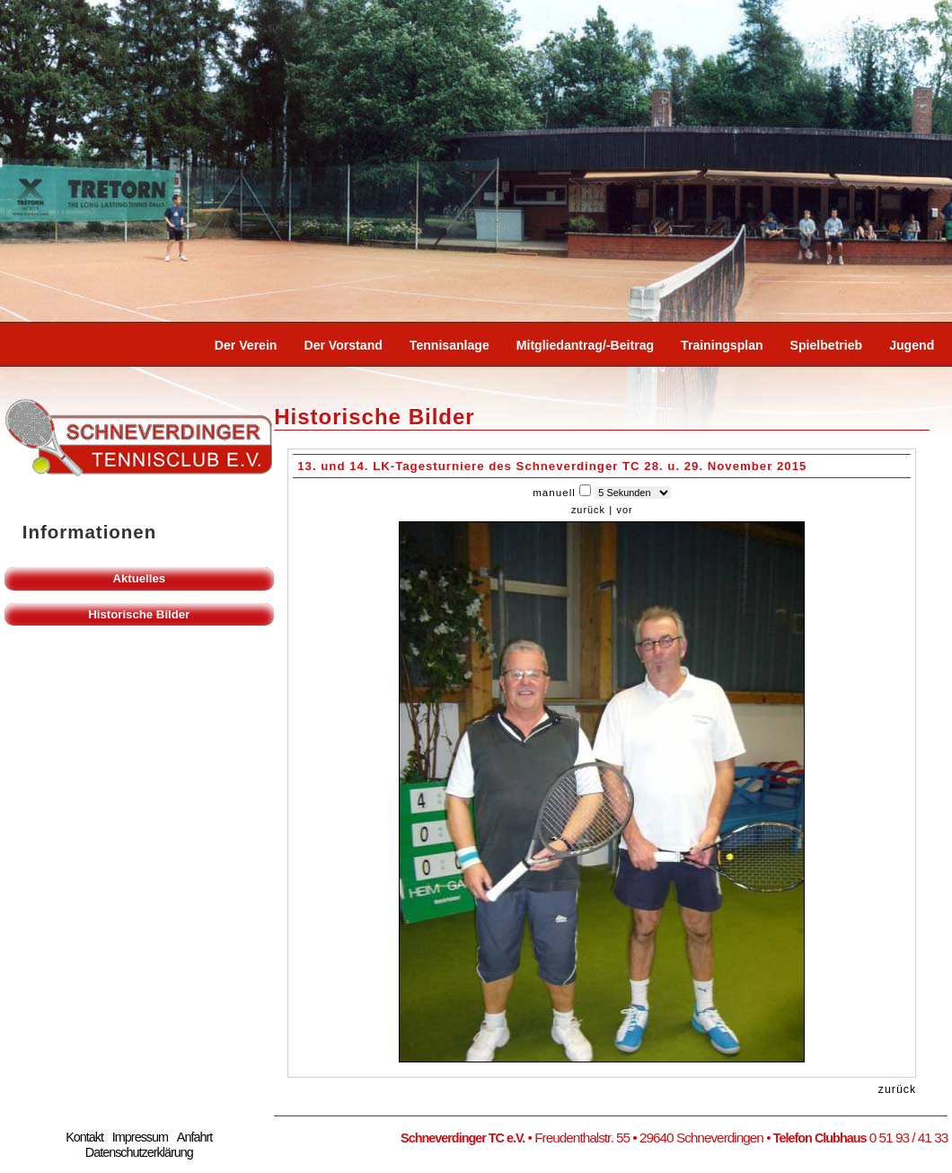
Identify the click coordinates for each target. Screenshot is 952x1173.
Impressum (140, 1137)
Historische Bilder (139, 614)
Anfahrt (194, 1137)
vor (624, 509)
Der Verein (246, 345)
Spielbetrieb (826, 345)
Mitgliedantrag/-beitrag (585, 345)
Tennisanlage (449, 345)
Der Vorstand (343, 345)
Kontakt (84, 1137)
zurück (588, 509)
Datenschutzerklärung (139, 1152)
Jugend (911, 345)
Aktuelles (138, 578)
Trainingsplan (722, 345)
